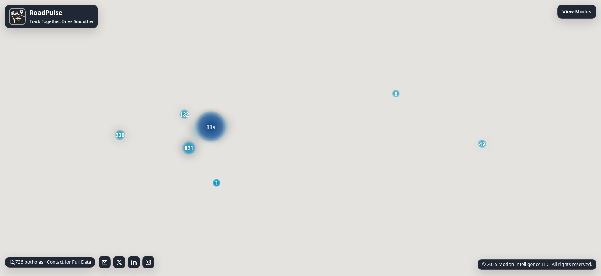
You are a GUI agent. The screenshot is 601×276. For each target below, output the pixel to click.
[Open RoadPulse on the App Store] (51, 16)
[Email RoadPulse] (105, 262)
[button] (396, 93)
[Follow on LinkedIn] (134, 262)
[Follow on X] (119, 262)
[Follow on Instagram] (148, 262)
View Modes (576, 12)
